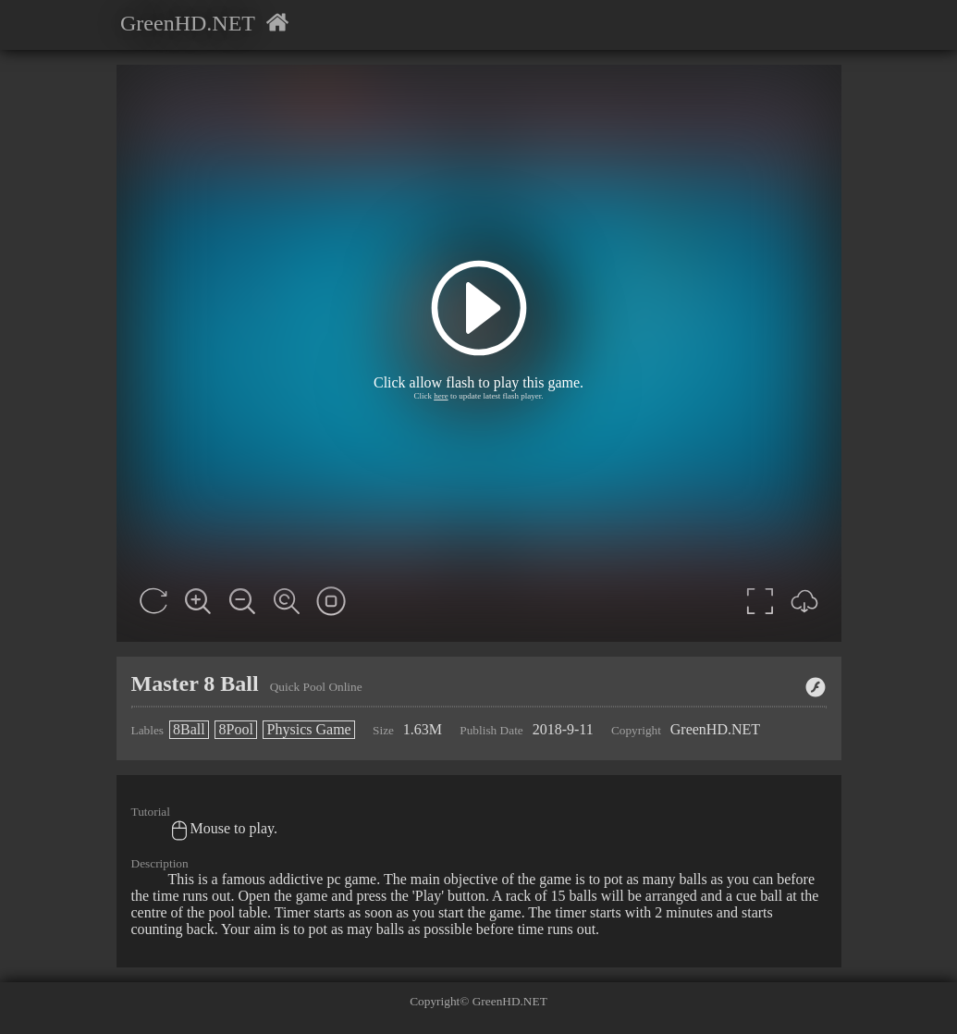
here (441, 395)
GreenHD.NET (187, 23)
